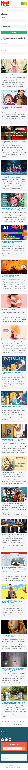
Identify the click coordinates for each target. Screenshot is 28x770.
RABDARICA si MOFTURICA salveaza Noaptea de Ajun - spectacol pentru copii (14, 568)
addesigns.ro (13, 767)
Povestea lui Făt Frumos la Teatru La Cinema (12, 372)
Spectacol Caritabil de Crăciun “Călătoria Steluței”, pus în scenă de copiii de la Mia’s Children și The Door (14, 670)
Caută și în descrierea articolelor (9, 23)
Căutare (7, 10)
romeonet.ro (20, 767)
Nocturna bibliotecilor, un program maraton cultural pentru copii (12, 241)
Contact (3, 735)
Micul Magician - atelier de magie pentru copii (13, 142)
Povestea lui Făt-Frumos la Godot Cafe (13, 406)
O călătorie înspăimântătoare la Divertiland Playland (11, 276)
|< (2, 721)
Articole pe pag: (5, 50)
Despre (3, 731)
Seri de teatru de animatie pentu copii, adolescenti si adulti (13, 636)
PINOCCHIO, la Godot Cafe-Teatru (11, 309)
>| (23, 721)
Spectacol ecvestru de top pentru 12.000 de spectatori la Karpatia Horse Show (13, 702)
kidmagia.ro (5, 758)
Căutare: (3, 17)
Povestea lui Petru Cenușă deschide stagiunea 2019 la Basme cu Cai (12, 440)
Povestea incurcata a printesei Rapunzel (13, 341)
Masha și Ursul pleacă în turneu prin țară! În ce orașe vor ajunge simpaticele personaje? (13, 107)
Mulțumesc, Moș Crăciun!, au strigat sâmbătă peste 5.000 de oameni (12, 176)
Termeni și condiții (6, 733)
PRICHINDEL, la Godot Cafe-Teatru (12, 472)
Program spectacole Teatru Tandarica (13, 503)
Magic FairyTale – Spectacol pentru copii (13, 74)
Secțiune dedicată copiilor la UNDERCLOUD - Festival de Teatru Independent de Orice (12, 601)
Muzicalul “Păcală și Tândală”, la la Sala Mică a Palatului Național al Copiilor (13, 209)
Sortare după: (4, 43)
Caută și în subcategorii (7, 29)
